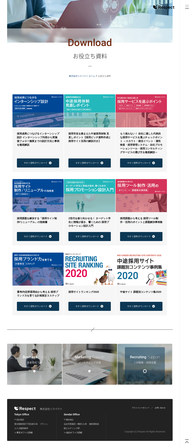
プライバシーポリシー (140, 408)
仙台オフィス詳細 (74, 432)
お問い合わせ (160, 408)
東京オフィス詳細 (24, 432)
